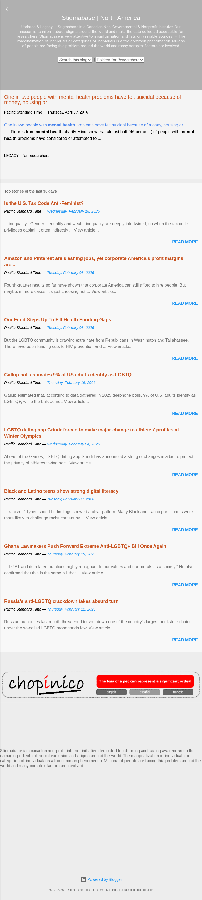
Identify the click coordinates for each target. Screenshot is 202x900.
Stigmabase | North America (101, 17)
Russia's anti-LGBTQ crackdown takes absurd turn (61, 601)
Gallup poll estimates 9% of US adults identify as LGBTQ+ (69, 374)
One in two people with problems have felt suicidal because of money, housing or (93, 125)
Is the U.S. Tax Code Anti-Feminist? (44, 203)
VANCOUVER (101, 724)
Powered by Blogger (101, 879)
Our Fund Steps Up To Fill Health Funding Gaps (57, 319)
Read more (185, 242)
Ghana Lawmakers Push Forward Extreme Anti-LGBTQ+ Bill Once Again (85, 546)
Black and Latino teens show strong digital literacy (61, 491)
